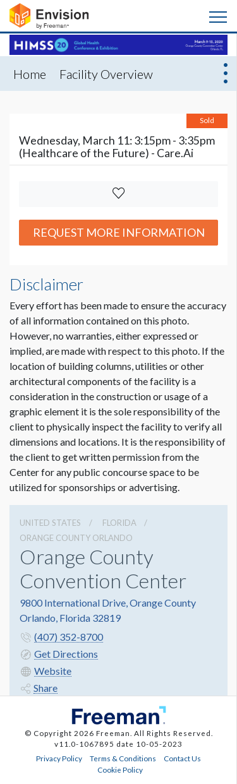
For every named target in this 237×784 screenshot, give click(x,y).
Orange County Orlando (76, 538)
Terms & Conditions (123, 758)
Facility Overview (106, 73)
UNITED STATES (50, 523)
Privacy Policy (59, 758)
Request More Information (119, 232)
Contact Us (182, 758)
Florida (119, 523)
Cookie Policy (120, 769)
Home (29, 73)
